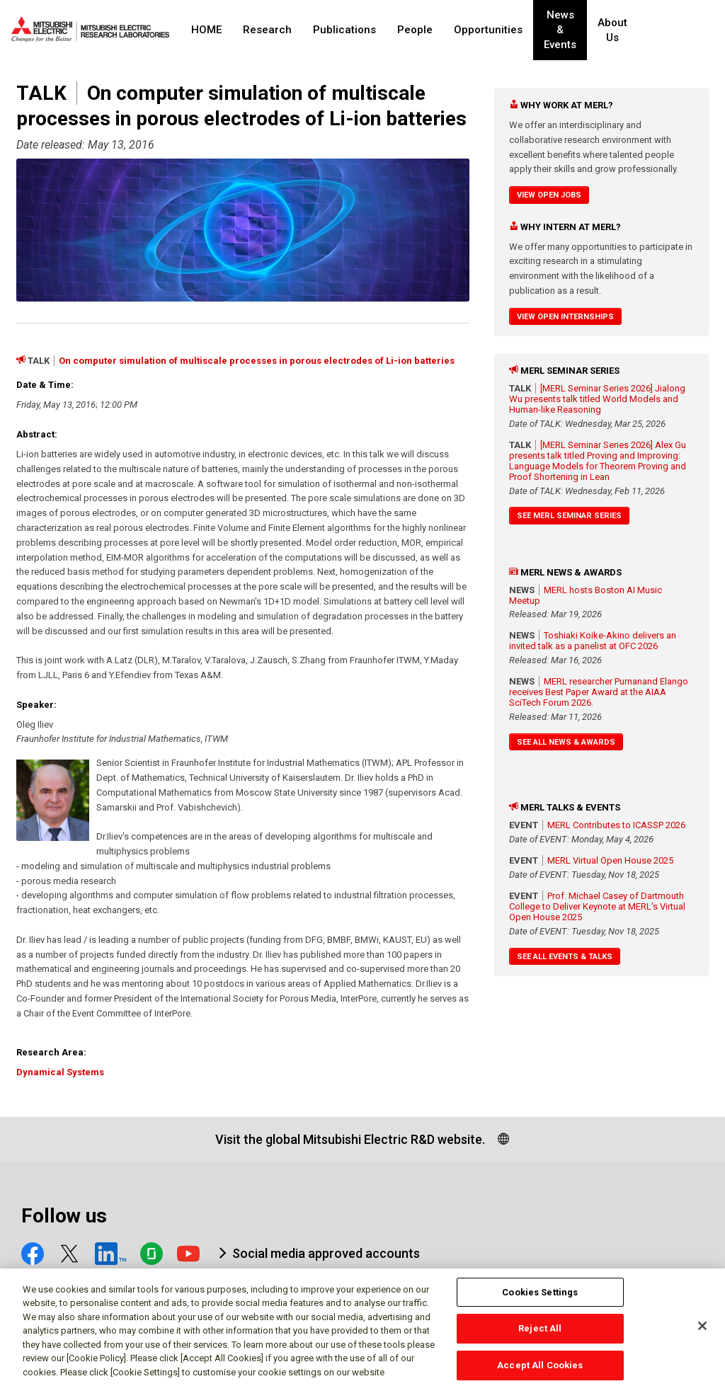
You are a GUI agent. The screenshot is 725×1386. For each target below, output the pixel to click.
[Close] (702, 1332)
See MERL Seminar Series (569, 515)
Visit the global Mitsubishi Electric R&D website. (350, 1139)
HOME (206, 29)
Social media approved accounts (326, 1253)
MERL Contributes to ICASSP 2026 (616, 825)
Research (267, 29)
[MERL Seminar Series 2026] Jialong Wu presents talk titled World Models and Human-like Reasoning (597, 399)
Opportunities (488, 29)
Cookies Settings (540, 1298)
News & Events (571, 30)
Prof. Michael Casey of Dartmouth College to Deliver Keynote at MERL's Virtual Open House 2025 (597, 906)
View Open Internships (565, 316)
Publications (344, 29)
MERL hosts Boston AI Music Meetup (585, 595)
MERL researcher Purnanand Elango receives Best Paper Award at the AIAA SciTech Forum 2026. (598, 692)
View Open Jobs (549, 195)
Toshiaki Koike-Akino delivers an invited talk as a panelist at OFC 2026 (592, 640)
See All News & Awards (566, 742)
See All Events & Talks (564, 956)
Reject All (539, 1335)
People (415, 29)
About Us (638, 30)
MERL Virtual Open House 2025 (610, 860)
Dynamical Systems (60, 1072)
